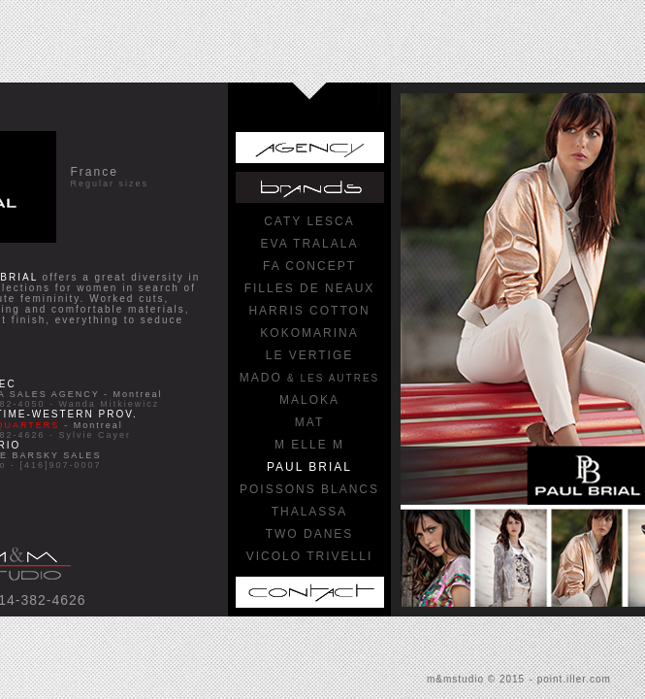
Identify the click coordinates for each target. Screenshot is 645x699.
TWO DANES (310, 534)
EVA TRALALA (310, 243)
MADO (309, 377)
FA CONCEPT (309, 266)
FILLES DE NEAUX (309, 288)
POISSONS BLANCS (309, 489)
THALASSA (310, 511)
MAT (309, 422)
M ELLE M (309, 444)
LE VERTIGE (309, 355)
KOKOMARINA (309, 333)
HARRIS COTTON (309, 310)
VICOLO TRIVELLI (309, 556)
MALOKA (309, 400)
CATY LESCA (309, 221)
